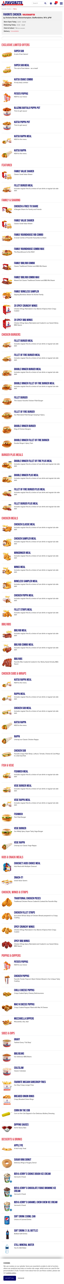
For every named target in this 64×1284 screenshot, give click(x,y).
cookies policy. (11, 1273)
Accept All (9, 1278)
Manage (21, 1278)
